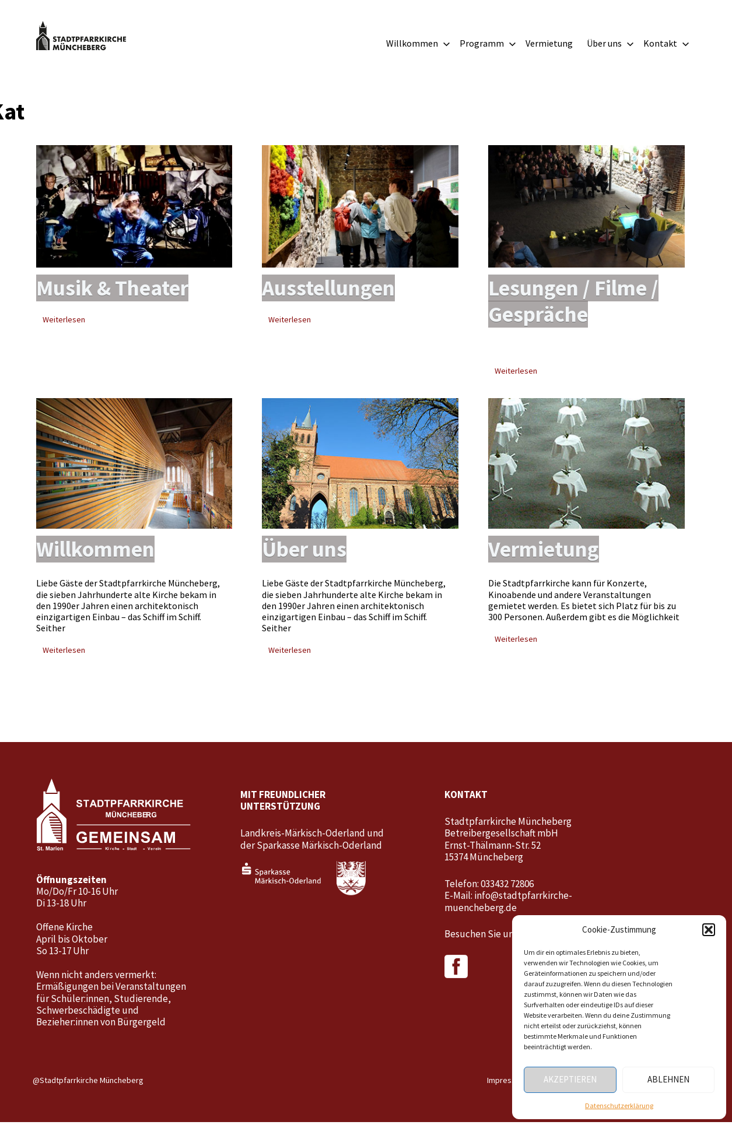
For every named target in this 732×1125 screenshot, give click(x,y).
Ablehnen (668, 1079)
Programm (488, 43)
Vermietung (549, 43)
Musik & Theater (115, 289)
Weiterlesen (64, 320)
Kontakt (666, 43)
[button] (709, 930)
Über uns (610, 43)
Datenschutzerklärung (619, 1105)
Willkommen (418, 43)
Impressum (506, 1083)
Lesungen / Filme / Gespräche (576, 302)
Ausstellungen (330, 289)
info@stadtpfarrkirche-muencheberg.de (508, 904)
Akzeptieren (570, 1079)
